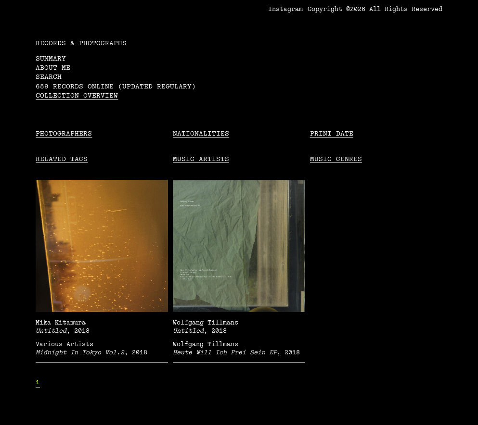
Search (49, 77)
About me (53, 67)
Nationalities (201, 133)
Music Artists (201, 159)
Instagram (285, 9)
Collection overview (77, 95)
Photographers (64, 133)
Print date (331, 133)
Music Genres (336, 159)
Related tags (62, 159)
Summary (51, 58)
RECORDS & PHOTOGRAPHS (81, 43)
